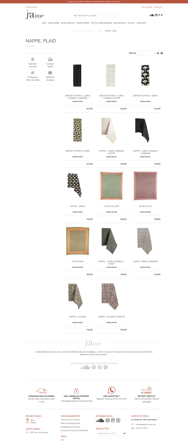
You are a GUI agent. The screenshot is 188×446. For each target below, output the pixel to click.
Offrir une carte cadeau (39, 432)
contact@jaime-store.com (146, 424)
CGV (62, 440)
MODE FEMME (82, 23)
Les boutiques (31, 7)
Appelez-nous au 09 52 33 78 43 (111, 399)
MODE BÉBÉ (53, 23)
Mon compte (147, 7)
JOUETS (131, 23)
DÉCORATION (120, 23)
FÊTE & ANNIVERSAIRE (101, 23)
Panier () (158, 7)
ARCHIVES (141, 23)
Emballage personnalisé (70, 427)
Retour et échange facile (70, 423)
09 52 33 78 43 (141, 428)
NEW (44, 23)
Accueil (75, 31)
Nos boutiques (33, 416)
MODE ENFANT (68, 23)
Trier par (132, 53)
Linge (99, 31)
